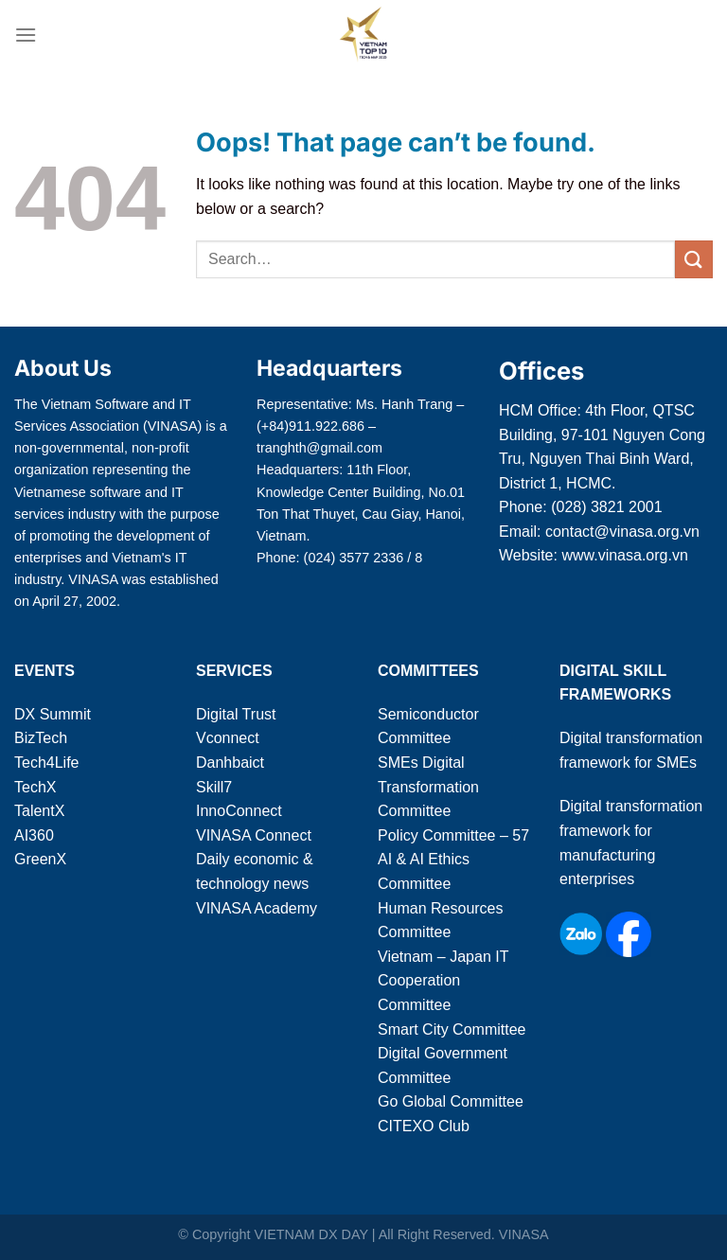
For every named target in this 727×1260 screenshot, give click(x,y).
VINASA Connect (253, 835)
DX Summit (52, 714)
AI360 (34, 835)
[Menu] (25, 34)
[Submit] (694, 258)
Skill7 (214, 787)
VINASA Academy (256, 908)
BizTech (40, 738)
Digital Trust (235, 714)
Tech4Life (47, 762)
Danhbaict (230, 762)
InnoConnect (239, 811)
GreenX (40, 859)
